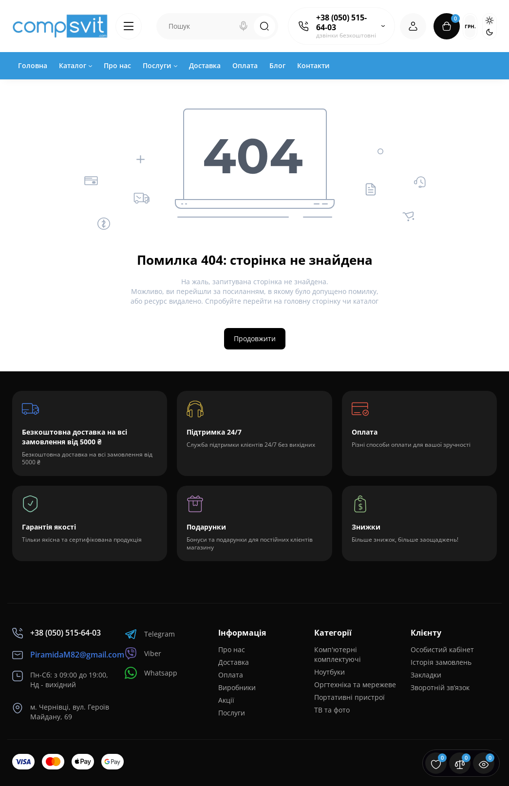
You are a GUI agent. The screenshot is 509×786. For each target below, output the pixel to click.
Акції (226, 700)
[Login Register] (413, 26)
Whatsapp (151, 673)
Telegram (150, 634)
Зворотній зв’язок (440, 687)
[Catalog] (128, 26)
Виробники (237, 687)
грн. (470, 26)
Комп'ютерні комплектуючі (337, 654)
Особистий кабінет (442, 649)
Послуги (231, 712)
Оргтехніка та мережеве (355, 684)
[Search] (243, 26)
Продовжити (255, 338)
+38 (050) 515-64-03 (341, 22)
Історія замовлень (441, 662)
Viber (143, 653)
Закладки (426, 674)
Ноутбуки (329, 671)
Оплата (230, 674)
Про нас (231, 649)
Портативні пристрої (349, 697)
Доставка (233, 662)
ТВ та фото (332, 709)
